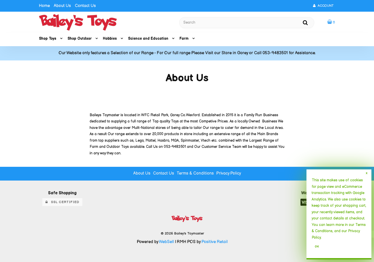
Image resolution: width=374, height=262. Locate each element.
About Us (62, 5)
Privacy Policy (228, 173)
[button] (331, 22)
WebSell (166, 241)
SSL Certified (62, 202)
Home (44, 5)
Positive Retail (215, 241)
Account (323, 6)
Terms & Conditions (195, 173)
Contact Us (85, 5)
